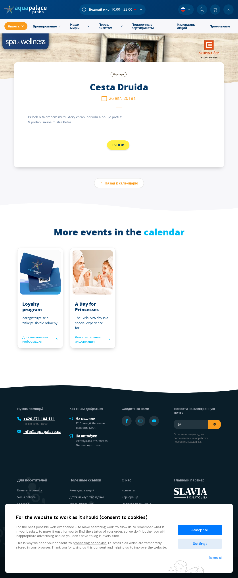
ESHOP (118, 145)
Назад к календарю (119, 183)
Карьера (130, 497)
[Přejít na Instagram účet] (140, 421)
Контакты (128, 490)
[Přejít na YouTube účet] (154, 421)
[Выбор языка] (186, 9)
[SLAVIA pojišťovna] (190, 493)
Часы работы (26, 497)
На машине (82, 418)
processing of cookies (90, 543)
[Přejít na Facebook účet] (127, 421)
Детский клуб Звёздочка (86, 497)
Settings (200, 543)
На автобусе (83, 435)
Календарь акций (81, 490)
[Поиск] (202, 9)
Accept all (200, 530)
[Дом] (25, 9)
